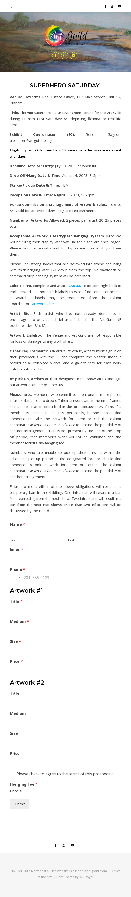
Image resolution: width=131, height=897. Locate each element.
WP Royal (86, 877)
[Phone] (65, 577)
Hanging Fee (24, 784)
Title (16, 601)
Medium (19, 621)
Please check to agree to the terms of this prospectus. (65, 773)
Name (17, 524)
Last (71, 540)
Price (16, 661)
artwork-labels (44, 303)
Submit (19, 803)
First (13, 540)
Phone (17, 569)
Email (17, 549)
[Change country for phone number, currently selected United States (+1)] (15, 577)
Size (15, 641)
